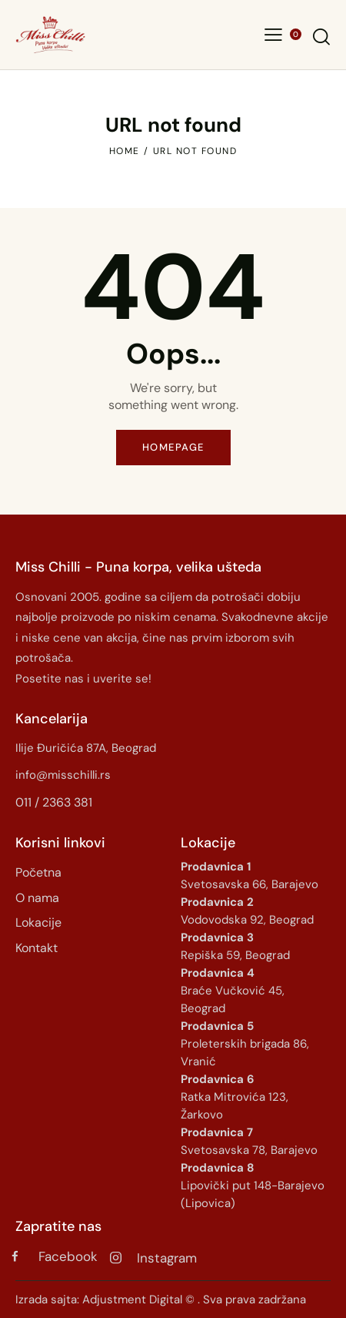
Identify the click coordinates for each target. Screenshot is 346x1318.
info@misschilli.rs (63, 775)
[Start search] (321, 37)
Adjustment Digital (132, 1299)
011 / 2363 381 (53, 802)
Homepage (173, 447)
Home (124, 151)
